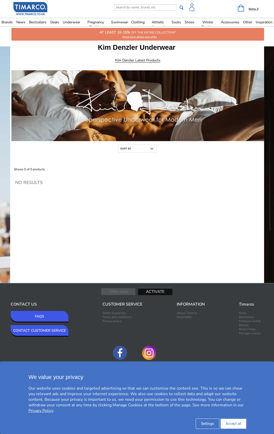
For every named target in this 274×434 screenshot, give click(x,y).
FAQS (39, 316)
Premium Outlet (250, 321)
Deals (54, 22)
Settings (207, 424)
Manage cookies (250, 333)
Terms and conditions (117, 317)
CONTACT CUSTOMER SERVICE (39, 330)
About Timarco (187, 313)
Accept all (233, 424)
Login (192, 10)
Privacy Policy (40, 410)
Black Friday (247, 329)
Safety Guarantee (114, 313)
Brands (7, 22)
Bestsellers (38, 22)
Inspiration (264, 22)
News (20, 22)
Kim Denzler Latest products (137, 60)
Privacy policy (111, 321)
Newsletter (184, 317)
